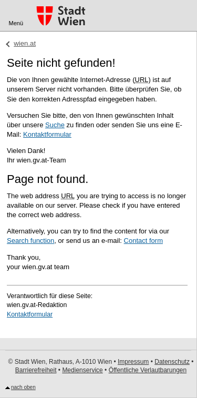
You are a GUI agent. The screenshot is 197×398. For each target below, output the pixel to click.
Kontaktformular (47, 134)
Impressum (133, 361)
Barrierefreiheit (36, 370)
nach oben (23, 387)
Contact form (143, 240)
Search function (30, 240)
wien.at (25, 43)
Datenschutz (172, 361)
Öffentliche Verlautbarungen (148, 370)
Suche (55, 125)
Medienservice (82, 370)
